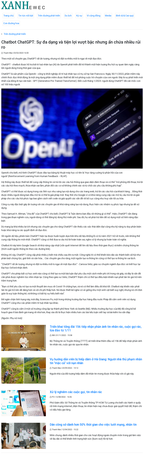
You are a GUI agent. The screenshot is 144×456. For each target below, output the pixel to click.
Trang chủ (8, 15)
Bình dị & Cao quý (125, 15)
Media (108, 15)
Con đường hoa (11, 23)
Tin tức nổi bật (25, 15)
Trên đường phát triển (49, 15)
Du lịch (68, 15)
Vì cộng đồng (93, 15)
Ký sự (79, 15)
